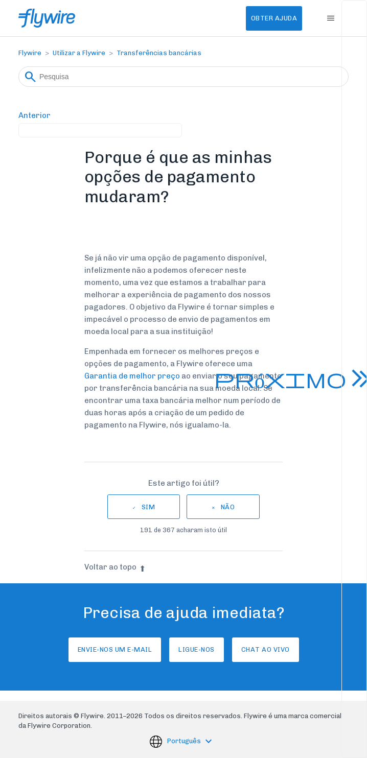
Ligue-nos (196, 649)
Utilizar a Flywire (79, 53)
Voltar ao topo (115, 567)
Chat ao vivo (265, 649)
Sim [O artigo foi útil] (148, 507)
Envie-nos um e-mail (115, 649)
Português (184, 741)
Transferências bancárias (159, 53)
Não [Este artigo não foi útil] (228, 507)
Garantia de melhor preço (132, 376)
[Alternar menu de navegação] (330, 18)
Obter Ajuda (274, 18)
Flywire (29, 53)
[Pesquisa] (183, 76)
